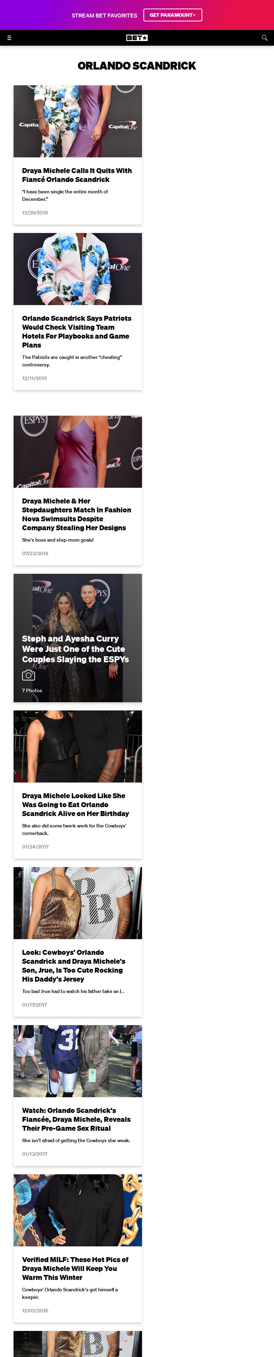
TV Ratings (170, 1281)
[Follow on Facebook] (94, 1300)
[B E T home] (137, 41)
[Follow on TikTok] (162, 1300)
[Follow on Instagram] (128, 1300)
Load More (137, 1056)
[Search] (265, 38)
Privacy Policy (165, 1174)
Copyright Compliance (46, 1281)
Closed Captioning (231, 1272)
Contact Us (204, 1281)
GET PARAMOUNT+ (173, 15)
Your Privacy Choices (128, 1272)
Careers (91, 1281)
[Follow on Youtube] (145, 1300)
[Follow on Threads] (180, 1300)
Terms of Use (98, 1174)
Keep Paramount (128, 1281)
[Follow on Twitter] (111, 1300)
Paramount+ (240, 1281)
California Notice (181, 1272)
